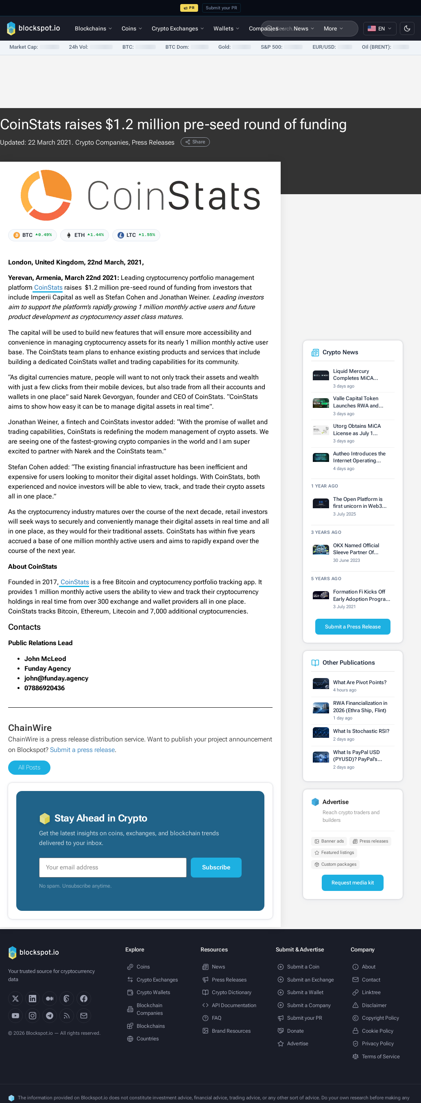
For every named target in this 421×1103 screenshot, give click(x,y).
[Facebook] (83, 998)
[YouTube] (15, 1015)
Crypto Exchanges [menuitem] (178, 28)
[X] (15, 998)
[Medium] (49, 998)
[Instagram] (32, 1015)
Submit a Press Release (353, 627)
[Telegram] (49, 1015)
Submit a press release (82, 750)
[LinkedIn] (32, 998)
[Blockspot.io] (34, 28)
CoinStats (48, 287)
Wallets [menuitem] (227, 28)
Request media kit (353, 883)
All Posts (29, 767)
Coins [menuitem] (132, 28)
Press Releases (153, 142)
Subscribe (216, 867)
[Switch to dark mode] (407, 28)
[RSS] (66, 1015)
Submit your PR (221, 8)
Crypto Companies (102, 142)
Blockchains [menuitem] (94, 28)
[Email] (83, 1015)
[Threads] (66, 998)
